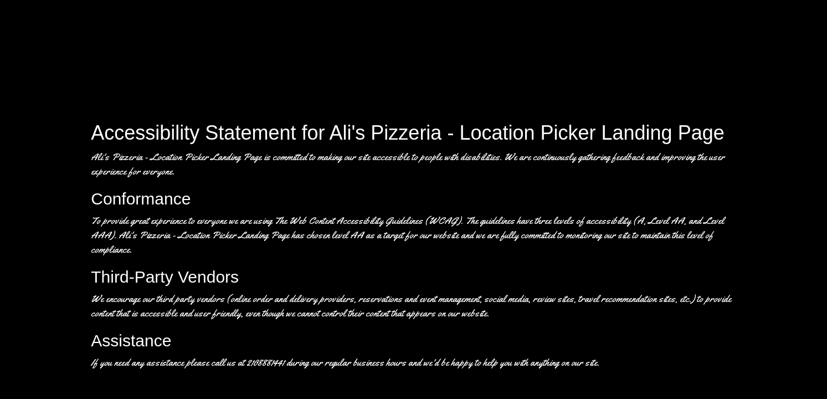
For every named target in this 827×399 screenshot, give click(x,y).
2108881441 (265, 362)
